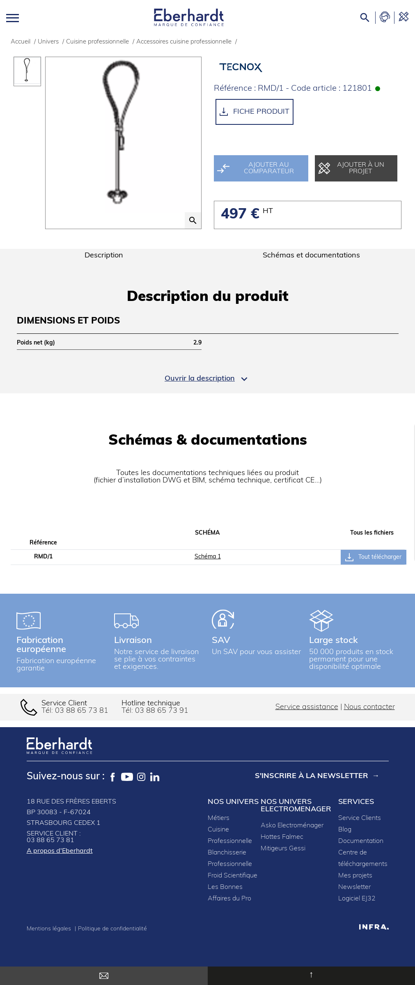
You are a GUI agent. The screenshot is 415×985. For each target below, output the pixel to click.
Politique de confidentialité (112, 929)
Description (104, 255)
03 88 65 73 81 (81, 711)
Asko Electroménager (292, 825)
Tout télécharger (373, 557)
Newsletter (354, 887)
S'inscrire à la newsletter (311, 777)
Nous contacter (369, 707)
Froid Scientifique (232, 875)
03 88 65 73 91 (161, 711)
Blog (344, 830)
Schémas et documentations (311, 255)
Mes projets (355, 875)
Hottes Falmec (282, 837)
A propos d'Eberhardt (60, 851)
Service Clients (359, 818)
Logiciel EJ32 (357, 898)
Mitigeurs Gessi (283, 848)
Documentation (360, 841)
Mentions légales (50, 929)
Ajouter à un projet (351, 168)
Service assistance (306, 707)
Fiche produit (254, 112)
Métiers (218, 818)
